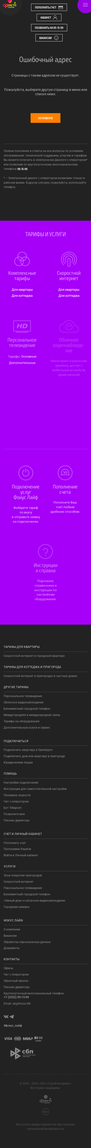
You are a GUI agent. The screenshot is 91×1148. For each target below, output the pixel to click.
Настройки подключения (21, 782)
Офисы (8, 968)
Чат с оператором (16, 801)
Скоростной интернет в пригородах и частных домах (40, 676)
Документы (11, 948)
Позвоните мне (14, 814)
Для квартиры (22, 289)
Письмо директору (17, 820)
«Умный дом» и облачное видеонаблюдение (34, 900)
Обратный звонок (16, 981)
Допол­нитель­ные (22, 363)
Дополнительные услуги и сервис (27, 727)
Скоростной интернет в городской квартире (34, 656)
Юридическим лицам (18, 762)
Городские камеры (16, 907)
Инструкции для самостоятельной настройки (35, 789)
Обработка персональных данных (27, 942)
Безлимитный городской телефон (27, 708)
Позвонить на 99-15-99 (49, 27)
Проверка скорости (17, 795)
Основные (28, 356)
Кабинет (49, 17)
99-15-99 (22, 169)
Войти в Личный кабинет (21, 855)
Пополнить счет (49, 7)
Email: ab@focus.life (17, 1003)
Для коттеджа (22, 296)
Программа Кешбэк (17, 849)
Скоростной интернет (18, 881)
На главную (45, 118)
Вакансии (48, 37)
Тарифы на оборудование (21, 721)
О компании (12, 929)
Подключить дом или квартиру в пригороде (34, 756)
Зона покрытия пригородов (23, 875)
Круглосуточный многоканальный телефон (34, 995)
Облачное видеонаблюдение (23, 702)
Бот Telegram (13, 808)
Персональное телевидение (23, 696)
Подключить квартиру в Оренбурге (28, 750)
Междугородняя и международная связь (32, 715)
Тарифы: (14, 356)
